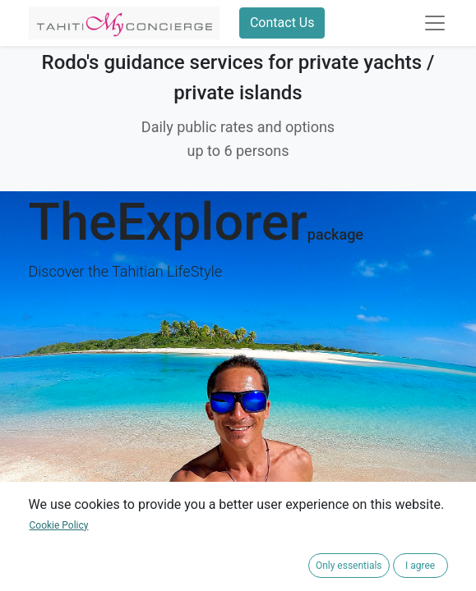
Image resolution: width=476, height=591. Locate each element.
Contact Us (282, 22)
